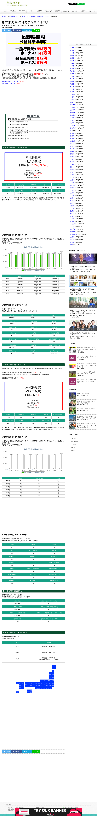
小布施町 (72, 224)
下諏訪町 (72, 125)
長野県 (23, 16)
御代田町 (72, 115)
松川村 (72, 213)
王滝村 (72, 190)
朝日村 (72, 206)
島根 (28, 683)
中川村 (72, 143)
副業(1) (73, 447)
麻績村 (72, 198)
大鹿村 (72, 180)
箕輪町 (72, 136)
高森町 (72, 151)
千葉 (53, 685)
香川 (31, 690)
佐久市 (72, 86)
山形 (50, 677)
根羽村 (72, 161)
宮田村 (72, 146)
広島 (28, 685)
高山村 (72, 226)
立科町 (72, 117)
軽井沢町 (72, 112)
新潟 (49, 680)
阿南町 (72, 154)
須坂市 (72, 63)
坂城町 (72, 221)
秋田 (50, 674)
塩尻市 (72, 84)
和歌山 (36, 688)
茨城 (53, 683)
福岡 (22, 683)
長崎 (17, 683)
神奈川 (47, 688)
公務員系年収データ (14, 16)
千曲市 (72, 89)
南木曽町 (72, 185)
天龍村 (72, 169)
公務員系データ (40, 807)
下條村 (72, 164)
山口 (26, 684)
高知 (28, 692)
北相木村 (72, 107)
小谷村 (72, 219)
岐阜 (41, 685)
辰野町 (72, 133)
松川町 (72, 149)
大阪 (36, 685)
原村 (71, 130)
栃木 (50, 683)
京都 (36, 683)
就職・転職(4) (74, 441)
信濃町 (72, 237)
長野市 (72, 47)
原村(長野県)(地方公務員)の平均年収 (20, 119)
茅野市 (72, 81)
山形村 (72, 203)
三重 (39, 688)
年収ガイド (4, 16)
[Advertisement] (33, 99)
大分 (22, 685)
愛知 (41, 688)
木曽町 (72, 195)
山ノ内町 (72, 229)
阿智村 (72, 156)
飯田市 (72, 58)
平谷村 (72, 159)
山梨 (47, 685)
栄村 (71, 244)
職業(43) (73, 450)
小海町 (72, 97)
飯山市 (72, 79)
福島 (53, 680)
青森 (53, 671)
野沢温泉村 (73, 234)
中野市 (72, 73)
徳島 (31, 692)
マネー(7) (73, 438)
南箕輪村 (72, 141)
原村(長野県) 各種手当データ (19, 124)
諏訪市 (72, 60)
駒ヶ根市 (72, 71)
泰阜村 (72, 172)
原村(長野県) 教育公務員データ (19, 127)
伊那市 (72, 68)
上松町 (72, 182)
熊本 (20, 685)
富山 (44, 680)
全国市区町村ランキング (10, 81)
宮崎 (22, 688)
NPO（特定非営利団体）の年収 (86, 408)
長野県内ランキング (8, 83)
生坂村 (72, 200)
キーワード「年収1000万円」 (71, 807)
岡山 (31, 685)
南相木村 (72, 104)
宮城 (53, 677)
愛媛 (28, 690)
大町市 (72, 76)
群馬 (47, 683)
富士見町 (72, 128)
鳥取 (31, 683)
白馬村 (72, 216)
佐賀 (20, 683)
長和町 (72, 123)
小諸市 (72, 66)
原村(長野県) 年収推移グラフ (19, 121)
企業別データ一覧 (12, 810)
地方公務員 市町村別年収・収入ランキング (38, 16)
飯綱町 (72, 242)
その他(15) (73, 444)
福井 (41, 683)
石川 (41, 680)
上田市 (72, 53)
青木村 (72, 120)
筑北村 (72, 208)
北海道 (54, 666)
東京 (50, 688)
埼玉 (50, 685)
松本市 (72, 50)
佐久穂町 (72, 110)
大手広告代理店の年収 (83, 393)
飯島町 (72, 138)
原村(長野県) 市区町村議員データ (19, 138)
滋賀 (39, 683)
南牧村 (72, 102)
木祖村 (72, 187)
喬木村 (72, 174)
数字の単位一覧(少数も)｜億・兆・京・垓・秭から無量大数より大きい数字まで (87, 349)
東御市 (72, 91)
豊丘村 (72, 177)
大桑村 (72, 193)
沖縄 (17, 692)
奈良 (39, 685)
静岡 (44, 688)
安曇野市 (72, 94)
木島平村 (72, 231)
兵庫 (33, 684)
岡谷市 (72, 55)
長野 (44, 684)
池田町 (72, 211)
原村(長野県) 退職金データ (18, 135)
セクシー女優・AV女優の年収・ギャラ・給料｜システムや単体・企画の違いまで (86, 365)
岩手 (53, 674)
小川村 (72, 239)
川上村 (72, 99)
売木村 (72, 167)
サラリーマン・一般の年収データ (16, 807)
